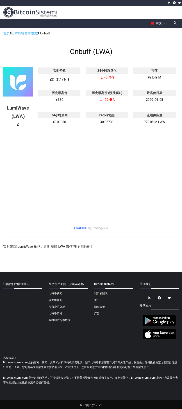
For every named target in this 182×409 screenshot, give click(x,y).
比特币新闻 (55, 293)
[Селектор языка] (158, 23)
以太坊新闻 (55, 300)
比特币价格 (55, 313)
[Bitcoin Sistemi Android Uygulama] (159, 325)
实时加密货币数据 (24, 33)
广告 (97, 313)
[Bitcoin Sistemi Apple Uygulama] (159, 339)
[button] (175, 23)
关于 (97, 300)
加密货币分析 (57, 306)
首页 (6, 33)
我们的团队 (101, 293)
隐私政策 (99, 306)
